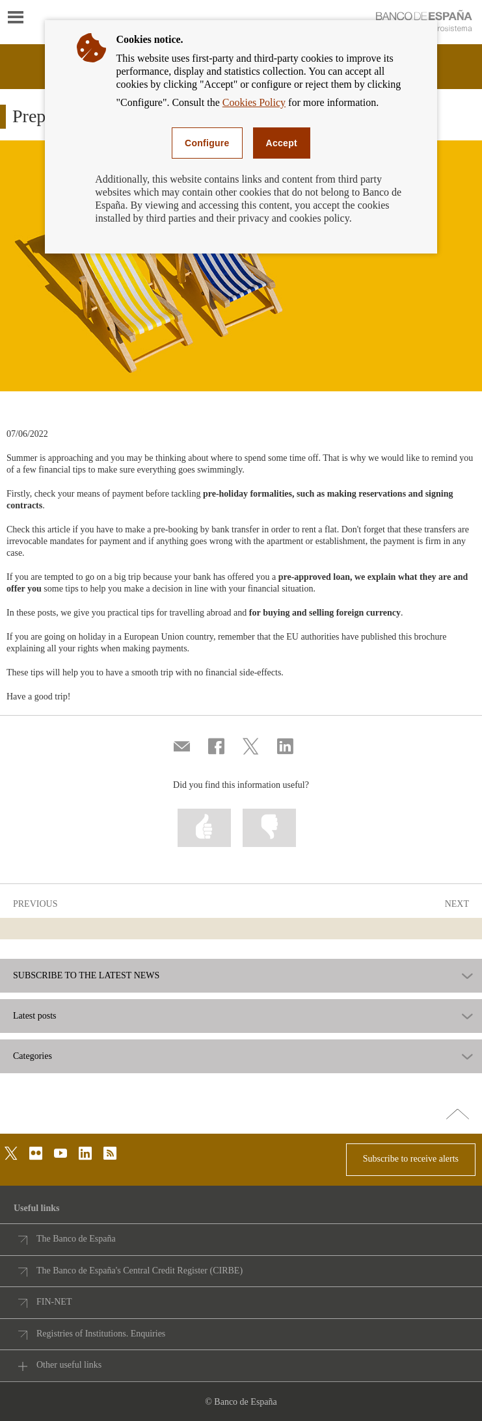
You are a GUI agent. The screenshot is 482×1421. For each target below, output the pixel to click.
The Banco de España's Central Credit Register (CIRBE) (139, 1270)
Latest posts (35, 1016)
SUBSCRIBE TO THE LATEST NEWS (86, 975)
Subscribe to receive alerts (411, 1159)
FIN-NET (54, 1302)
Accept (281, 143)
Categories (32, 1056)
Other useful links (68, 1365)
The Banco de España (76, 1239)
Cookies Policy (254, 102)
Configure (207, 143)
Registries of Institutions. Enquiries (100, 1333)
